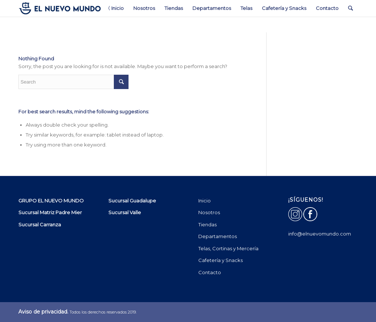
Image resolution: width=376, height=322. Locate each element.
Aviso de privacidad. (43, 311)
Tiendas (207, 224)
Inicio (204, 201)
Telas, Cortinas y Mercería (228, 248)
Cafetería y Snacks (220, 260)
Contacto (209, 272)
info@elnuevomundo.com (319, 234)
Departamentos (217, 236)
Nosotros (209, 212)
